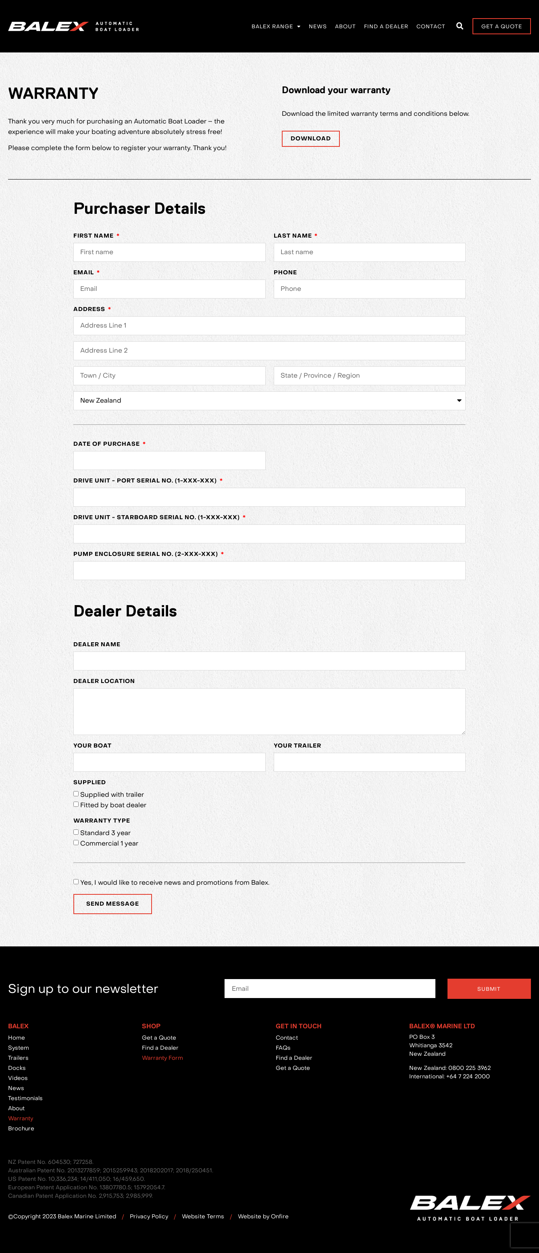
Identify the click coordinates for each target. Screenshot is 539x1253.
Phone (285, 272)
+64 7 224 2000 (468, 1076)
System (18, 1048)
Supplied (89, 782)
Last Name (294, 236)
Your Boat (92, 746)
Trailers (18, 1058)
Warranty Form (162, 1058)
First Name (94, 236)
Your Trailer (297, 746)
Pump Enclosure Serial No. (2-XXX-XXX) (146, 554)
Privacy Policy (149, 1216)
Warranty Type (101, 821)
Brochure (21, 1128)
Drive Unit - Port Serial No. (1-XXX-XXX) (146, 480)
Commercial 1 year (109, 843)
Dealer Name (97, 644)
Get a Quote (159, 1038)
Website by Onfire (263, 1216)
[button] (460, 26)
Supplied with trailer (112, 794)
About (345, 26)
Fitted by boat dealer (113, 804)
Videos (18, 1078)
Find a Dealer (386, 26)
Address (90, 309)
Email (84, 272)
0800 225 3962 (469, 1068)
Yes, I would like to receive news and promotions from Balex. (174, 882)
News (318, 26)
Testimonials (25, 1098)
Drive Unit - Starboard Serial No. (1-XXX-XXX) (157, 517)
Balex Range (276, 26)
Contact (430, 26)
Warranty (20, 1118)
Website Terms (203, 1216)
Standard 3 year (105, 832)
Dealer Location (104, 681)
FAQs (283, 1048)
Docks (17, 1068)
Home (16, 1038)
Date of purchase (107, 444)
